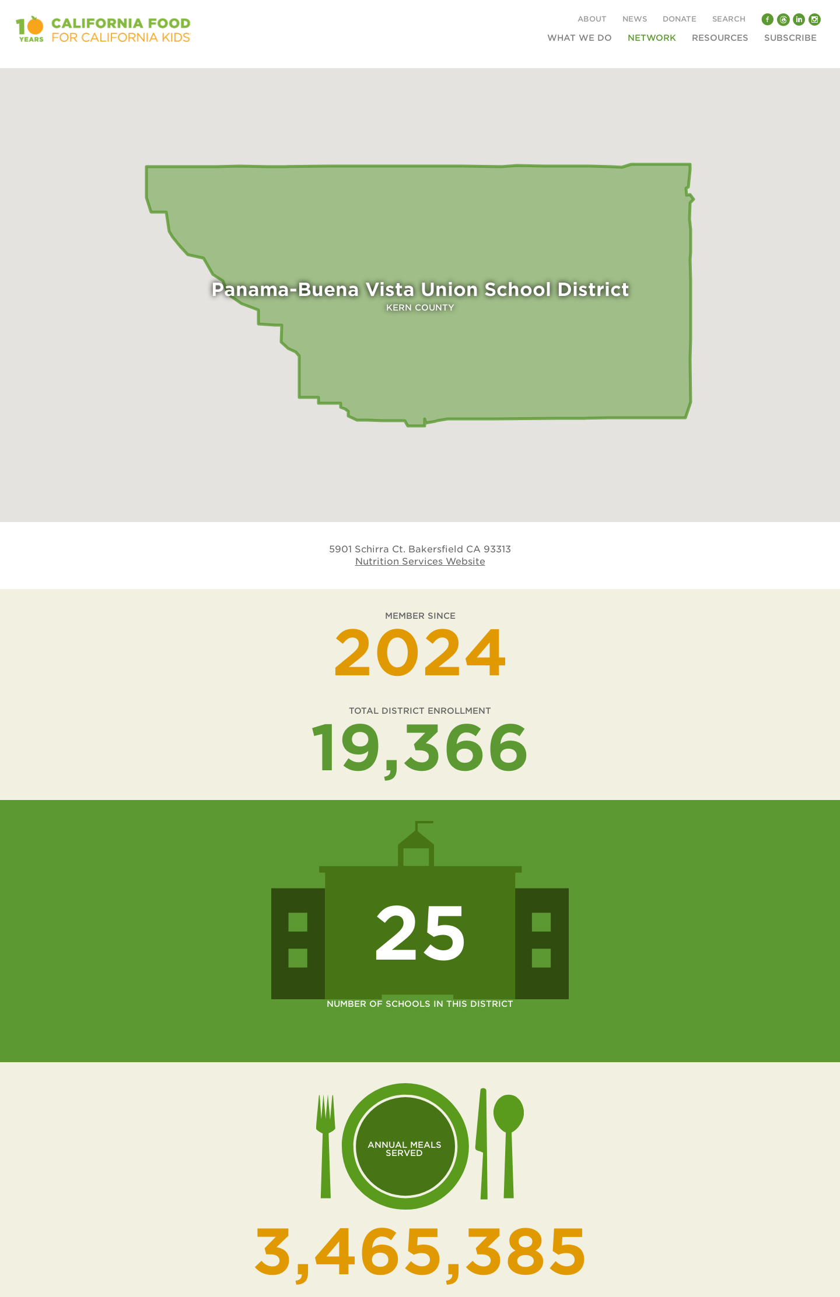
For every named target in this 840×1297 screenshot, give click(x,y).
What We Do (579, 38)
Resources (720, 38)
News (634, 19)
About (592, 19)
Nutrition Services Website (420, 561)
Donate (679, 19)
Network (652, 38)
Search (729, 19)
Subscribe (790, 38)
